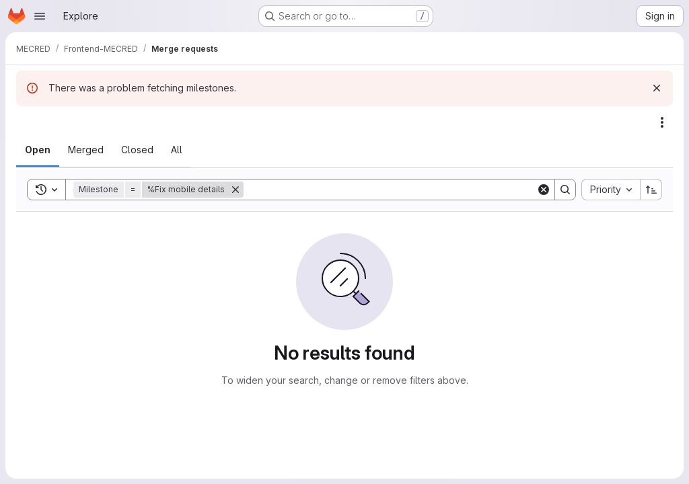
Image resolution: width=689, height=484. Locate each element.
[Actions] (662, 122)
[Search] (390, 190)
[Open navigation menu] (39, 16)
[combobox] (610, 189)
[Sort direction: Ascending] (651, 189)
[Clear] (544, 190)
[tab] (37, 150)
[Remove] (235, 190)
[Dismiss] (657, 88)
